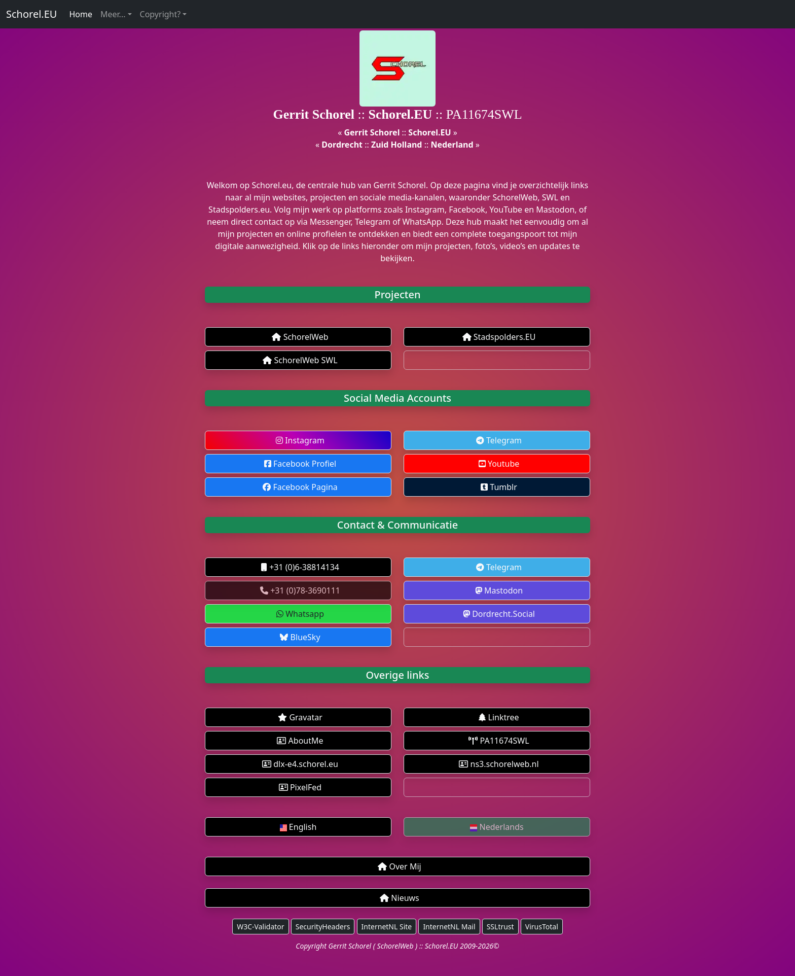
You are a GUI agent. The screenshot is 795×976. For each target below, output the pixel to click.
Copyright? (160, 14)
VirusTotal (541, 926)
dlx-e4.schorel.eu (300, 764)
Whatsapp (300, 613)
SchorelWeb (300, 336)
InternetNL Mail (449, 926)
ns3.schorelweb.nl (498, 764)
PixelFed (300, 787)
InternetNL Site (387, 926)
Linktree (499, 717)
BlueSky (300, 637)
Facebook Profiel (300, 463)
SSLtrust (500, 926)
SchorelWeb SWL (300, 360)
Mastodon (499, 590)
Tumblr (499, 487)
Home (80, 14)
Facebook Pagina (300, 487)
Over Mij (399, 866)
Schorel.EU (31, 14)
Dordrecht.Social (499, 613)
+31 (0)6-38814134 (300, 567)
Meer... (112, 14)
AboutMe (300, 740)
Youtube (499, 463)
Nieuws (399, 897)
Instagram (300, 440)
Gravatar (300, 717)
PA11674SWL (498, 740)
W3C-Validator (260, 926)
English (298, 826)
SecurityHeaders (323, 926)
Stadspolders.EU (499, 336)
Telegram (499, 440)
